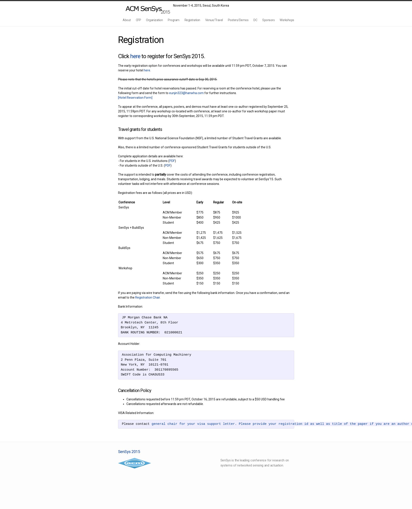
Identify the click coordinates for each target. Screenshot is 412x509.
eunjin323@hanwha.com (186, 93)
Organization (154, 20)
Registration (192, 20)
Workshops (287, 20)
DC (255, 20)
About (127, 20)
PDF (172, 161)
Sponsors (268, 20)
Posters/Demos (238, 20)
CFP (138, 20)
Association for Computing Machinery (134, 463)
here (135, 56)
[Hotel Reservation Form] (135, 97)
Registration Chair (147, 297)
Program (173, 20)
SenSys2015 (145, 8)
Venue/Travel (214, 20)
